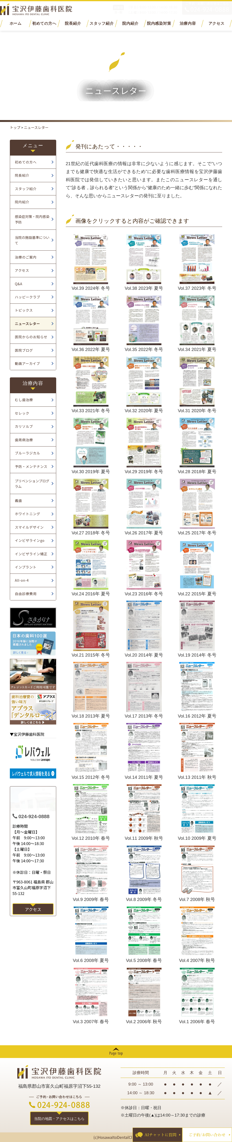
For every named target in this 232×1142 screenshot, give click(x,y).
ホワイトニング (27, 513)
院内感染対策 (159, 23)
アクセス (216, 23)
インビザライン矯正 (31, 553)
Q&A (18, 283)
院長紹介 (73, 23)
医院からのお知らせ (31, 336)
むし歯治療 (24, 399)
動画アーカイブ (27, 363)
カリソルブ (24, 426)
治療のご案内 (26, 257)
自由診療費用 (26, 593)
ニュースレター (27, 323)
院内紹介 (130, 23)
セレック (22, 413)
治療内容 (188, 23)
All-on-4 (22, 580)
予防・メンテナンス (31, 466)
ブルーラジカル (27, 452)
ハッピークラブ (27, 296)
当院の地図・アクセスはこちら (59, 1118)
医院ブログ (24, 350)
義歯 (18, 500)
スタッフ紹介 (102, 23)
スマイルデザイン (29, 527)
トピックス (24, 310)
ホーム (16, 23)
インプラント (26, 566)
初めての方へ (44, 23)
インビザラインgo (30, 540)
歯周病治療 (24, 439)
